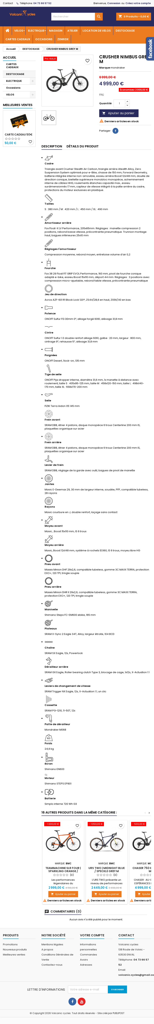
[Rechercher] (77, 16)
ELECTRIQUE (36, 31)
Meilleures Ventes (17, 105)
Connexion (113, 3)
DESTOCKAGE (125, 31)
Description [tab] (51, 146)
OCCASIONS (43, 39)
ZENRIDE (62, 39)
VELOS (18, 31)
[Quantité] (119, 103)
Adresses (86, 965)
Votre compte (92, 935)
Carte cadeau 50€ (18, 134)
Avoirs (84, 960)
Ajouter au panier (118, 113)
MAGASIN (55, 31)
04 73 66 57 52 (42, 3)
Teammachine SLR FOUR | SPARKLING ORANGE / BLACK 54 (63, 871)
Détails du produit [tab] (83, 146)
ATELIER (72, 31)
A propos (47, 949)
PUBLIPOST (118, 1013)
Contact (8, 3)
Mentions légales (52, 944)
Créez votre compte (138, 3)
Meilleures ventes (14, 954)
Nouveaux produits (15, 949)
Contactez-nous (51, 965)
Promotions (10, 944)
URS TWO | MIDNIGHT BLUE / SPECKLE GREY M (106, 869)
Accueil (9, 57)
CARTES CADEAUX (17, 39)
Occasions (13, 88)
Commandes (88, 954)
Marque (104, 68)
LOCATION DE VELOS (97, 31)
